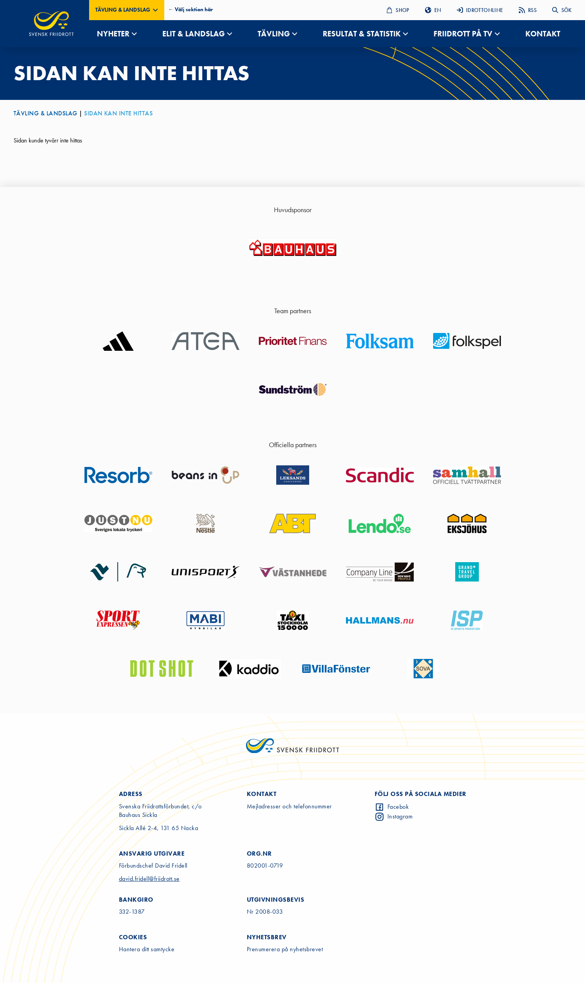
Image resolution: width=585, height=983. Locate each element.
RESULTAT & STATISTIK (362, 34)
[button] (126, 10)
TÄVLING (274, 34)
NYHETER (113, 34)
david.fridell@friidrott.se (149, 879)
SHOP (398, 10)
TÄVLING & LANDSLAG (45, 113)
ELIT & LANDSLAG (193, 34)
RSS (528, 10)
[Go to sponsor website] (292, 247)
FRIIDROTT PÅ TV (463, 34)
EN (433, 10)
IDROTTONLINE (480, 10)
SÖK (561, 10)
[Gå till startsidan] (51, 23)
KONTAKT (542, 34)
